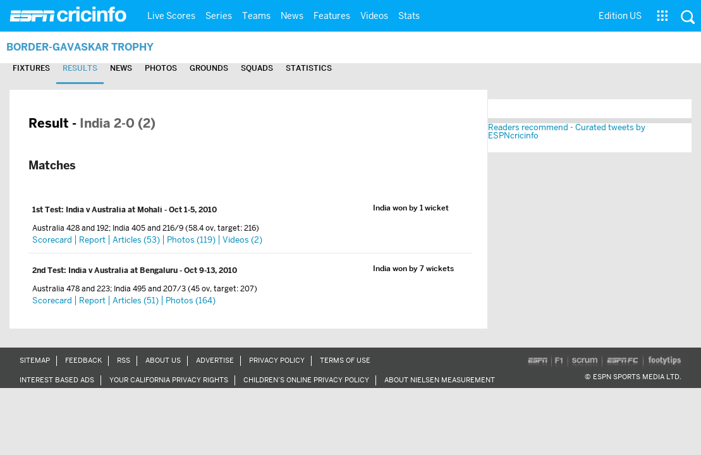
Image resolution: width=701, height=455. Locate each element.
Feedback (83, 360)
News (292, 15)
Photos (180, 68)
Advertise (215, 360)
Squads (288, 68)
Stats (409, 15)
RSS (123, 360)
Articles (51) (136, 300)
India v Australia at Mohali (115, 210)
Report (92, 239)
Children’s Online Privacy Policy (306, 379)
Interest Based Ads (57, 379)
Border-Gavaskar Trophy (91, 46)
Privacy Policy (277, 360)
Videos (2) (242, 239)
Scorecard (52, 239)
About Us (163, 360)
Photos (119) (191, 239)
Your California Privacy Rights (168, 379)
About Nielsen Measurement (439, 379)
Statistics (345, 68)
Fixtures (34, 68)
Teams (256, 15)
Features (332, 15)
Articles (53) (136, 239)
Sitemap (35, 360)
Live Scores (171, 15)
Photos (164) (191, 300)
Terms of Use (345, 360)
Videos (374, 15)
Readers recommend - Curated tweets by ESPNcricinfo (566, 131)
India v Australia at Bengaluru (124, 270)
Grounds (234, 68)
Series (218, 15)
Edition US (620, 15)
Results (89, 68)
